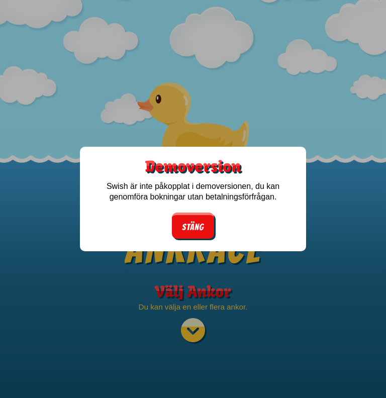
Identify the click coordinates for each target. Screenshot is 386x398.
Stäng (193, 227)
